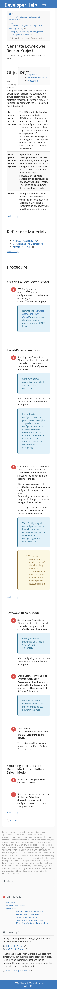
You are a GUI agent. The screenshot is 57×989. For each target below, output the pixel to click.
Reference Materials (37, 77)
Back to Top (12, 216)
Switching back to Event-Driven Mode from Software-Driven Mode (32, 921)
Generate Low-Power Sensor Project (28, 38)
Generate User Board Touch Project (33, 313)
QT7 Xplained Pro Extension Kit (28, 243)
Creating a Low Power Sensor (29, 911)
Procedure (32, 80)
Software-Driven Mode (26, 917)
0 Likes (13, 820)
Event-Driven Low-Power (27, 914)
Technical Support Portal (18, 970)
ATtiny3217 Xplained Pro (25, 240)
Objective (32, 74)
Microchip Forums (15, 946)
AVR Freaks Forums (15, 949)
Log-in (45, 4)
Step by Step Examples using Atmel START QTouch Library (26, 33)
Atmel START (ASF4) (22, 246)
